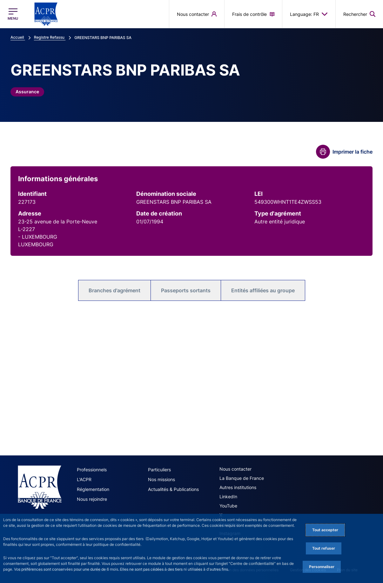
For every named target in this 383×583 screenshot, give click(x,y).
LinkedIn (228, 496)
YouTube (228, 505)
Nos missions (161, 479)
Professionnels (92, 469)
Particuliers (159, 469)
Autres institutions (237, 487)
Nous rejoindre (92, 499)
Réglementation (93, 489)
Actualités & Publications (173, 489)
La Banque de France (241, 478)
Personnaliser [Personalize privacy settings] (321, 566)
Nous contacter (235, 469)
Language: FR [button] (309, 14)
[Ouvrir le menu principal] (13, 14)
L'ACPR (84, 479)
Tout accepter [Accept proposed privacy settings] (325, 529)
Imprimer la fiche (353, 152)
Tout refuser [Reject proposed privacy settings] (323, 548)
